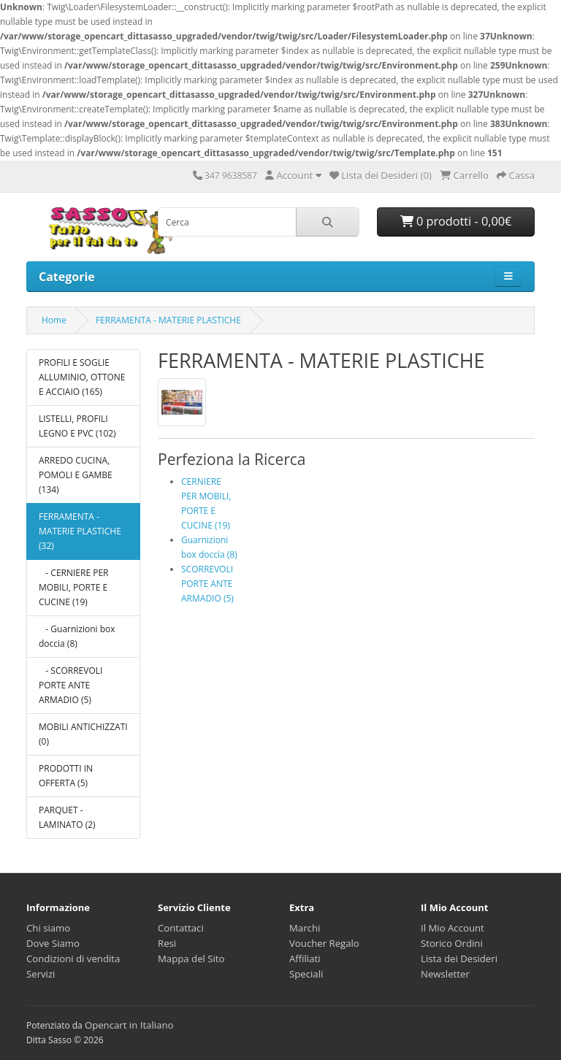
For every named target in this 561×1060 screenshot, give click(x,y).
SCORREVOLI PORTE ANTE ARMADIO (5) (207, 583)
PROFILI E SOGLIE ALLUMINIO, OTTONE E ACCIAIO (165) (82, 377)
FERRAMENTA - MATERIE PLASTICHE (168, 320)
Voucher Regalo (324, 943)
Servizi (40, 973)
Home (54, 320)
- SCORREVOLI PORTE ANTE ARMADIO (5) (70, 685)
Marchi (304, 927)
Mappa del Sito (191, 958)
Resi (167, 943)
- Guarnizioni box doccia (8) (77, 636)
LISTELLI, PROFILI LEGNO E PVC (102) (77, 425)
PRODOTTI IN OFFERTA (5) (66, 775)
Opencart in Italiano (129, 1025)
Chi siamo (48, 927)
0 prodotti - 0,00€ (456, 221)
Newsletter (445, 973)
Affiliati (305, 958)
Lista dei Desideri (459, 958)
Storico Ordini (452, 943)
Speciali (306, 973)
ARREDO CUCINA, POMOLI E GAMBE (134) (75, 475)
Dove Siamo (53, 943)
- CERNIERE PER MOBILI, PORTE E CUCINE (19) (74, 587)
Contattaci (181, 927)
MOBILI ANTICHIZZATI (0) (83, 734)
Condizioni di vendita (73, 958)
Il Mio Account (452, 927)
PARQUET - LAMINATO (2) (67, 817)
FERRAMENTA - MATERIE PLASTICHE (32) (80, 531)
